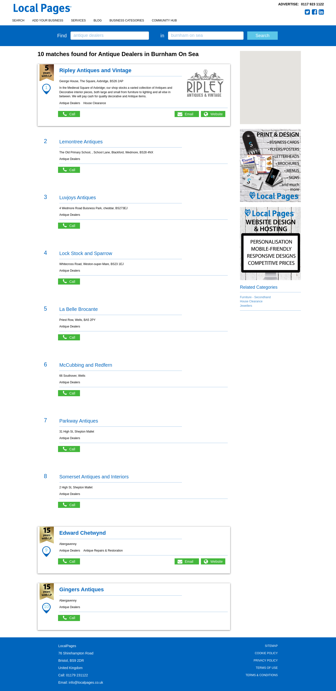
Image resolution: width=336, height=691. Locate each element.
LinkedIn (321, 12)
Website (216, 114)
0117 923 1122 (312, 4)
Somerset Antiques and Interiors (94, 476)
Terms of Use (267, 668)
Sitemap (271, 646)
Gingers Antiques (81, 589)
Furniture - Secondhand (255, 297)
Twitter (307, 12)
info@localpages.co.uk (86, 682)
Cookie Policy (266, 653)
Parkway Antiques (78, 421)
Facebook (314, 12)
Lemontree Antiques (81, 141)
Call (71, 114)
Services (78, 20)
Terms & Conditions (262, 675)
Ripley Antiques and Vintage (95, 70)
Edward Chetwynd (82, 533)
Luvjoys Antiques (77, 197)
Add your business (47, 20)
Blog (98, 20)
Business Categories (126, 20)
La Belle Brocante (78, 309)
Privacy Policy (266, 660)
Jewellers (246, 305)
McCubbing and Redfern (85, 365)
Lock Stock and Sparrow (85, 253)
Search (18, 20)
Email (189, 114)
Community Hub (164, 20)
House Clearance (251, 301)
